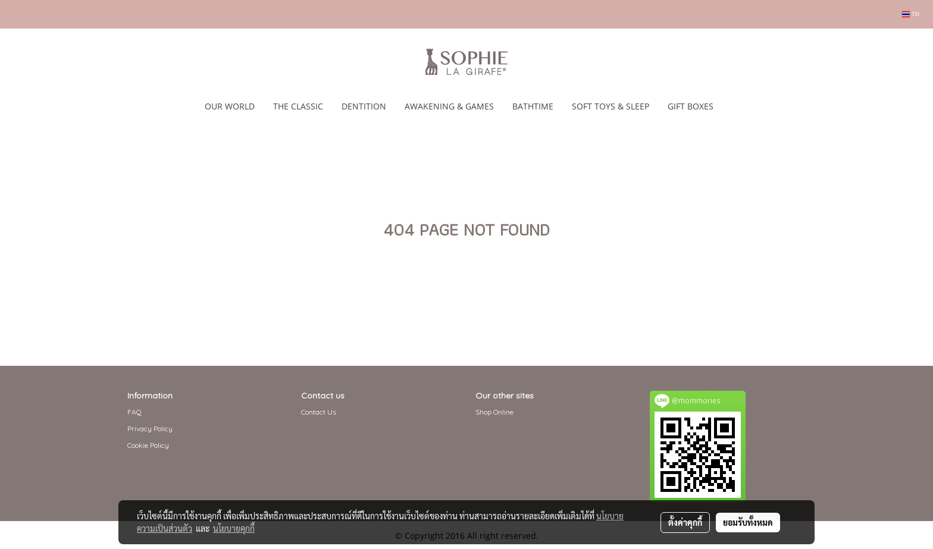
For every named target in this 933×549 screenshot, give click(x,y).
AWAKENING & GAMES (449, 106)
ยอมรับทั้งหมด (748, 522)
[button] (733, 106)
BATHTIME (532, 106)
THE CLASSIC (298, 106)
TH (910, 14)
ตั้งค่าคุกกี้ (685, 522)
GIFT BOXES (690, 106)
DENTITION (364, 106)
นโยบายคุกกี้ (234, 528)
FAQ (134, 411)
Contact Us (318, 411)
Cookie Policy (148, 445)
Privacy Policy (150, 428)
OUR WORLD (230, 106)
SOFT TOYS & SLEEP (610, 106)
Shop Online (494, 411)
